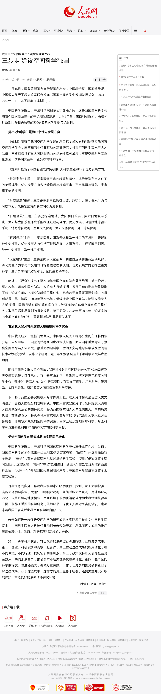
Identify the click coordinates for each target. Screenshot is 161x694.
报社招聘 (47, 640)
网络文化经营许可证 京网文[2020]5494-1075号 (66, 665)
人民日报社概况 (20, 640)
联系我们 (143, 640)
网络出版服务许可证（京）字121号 (107, 665)
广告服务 (68, 640)
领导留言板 (47, 620)
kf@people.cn (52, 652)
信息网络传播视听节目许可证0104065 (24, 665)
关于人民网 (35, 640)
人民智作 (72, 620)
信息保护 (132, 640)
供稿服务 (90, 640)
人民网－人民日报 (45, 79)
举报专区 (124, 30)
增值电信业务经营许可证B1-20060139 (76, 659)
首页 (4, 30)
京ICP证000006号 (134, 665)
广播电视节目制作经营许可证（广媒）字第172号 (120, 659)
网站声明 (111, 640)
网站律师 (122, 640)
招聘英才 (58, 640)
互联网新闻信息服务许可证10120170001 (36, 659)
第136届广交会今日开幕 (132, 77)
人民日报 (8, 620)
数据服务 (101, 640)
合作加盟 (79, 640)
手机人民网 (34, 620)
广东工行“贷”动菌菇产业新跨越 (136, 97)
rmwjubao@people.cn (123, 652)
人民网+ (21, 620)
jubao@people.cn (111, 646)
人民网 (5, 40)
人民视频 (59, 620)
